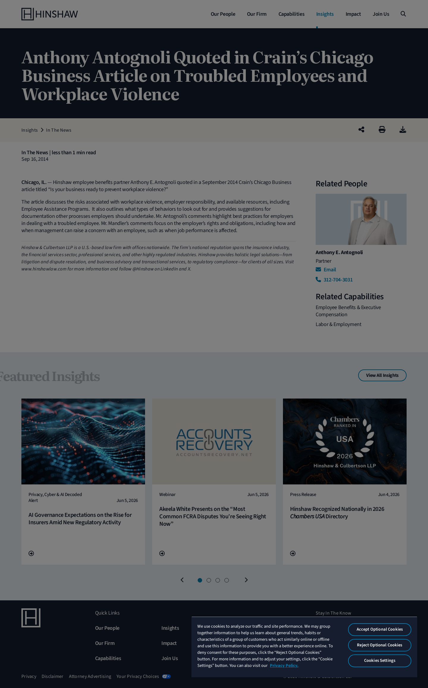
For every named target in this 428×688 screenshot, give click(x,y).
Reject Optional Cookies (379, 645)
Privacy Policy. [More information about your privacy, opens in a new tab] (284, 665)
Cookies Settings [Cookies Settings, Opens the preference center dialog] (379, 660)
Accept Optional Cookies (380, 629)
